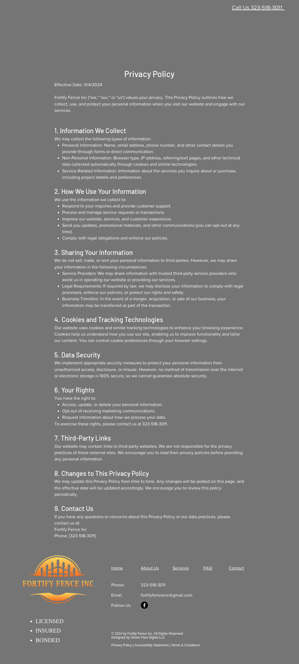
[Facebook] (144, 605)
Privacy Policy (122, 645)
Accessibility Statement (151, 645)
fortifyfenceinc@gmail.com (166, 595)
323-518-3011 (153, 585)
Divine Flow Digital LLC (148, 637)
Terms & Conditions (185, 645)
